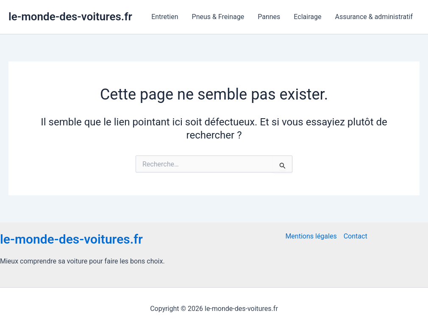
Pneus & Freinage (218, 17)
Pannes (269, 17)
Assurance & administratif (374, 17)
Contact (355, 236)
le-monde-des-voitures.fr (70, 16)
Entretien (164, 17)
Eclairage (307, 17)
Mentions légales (310, 236)
